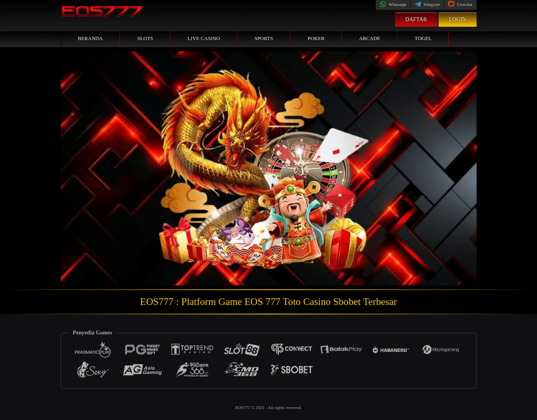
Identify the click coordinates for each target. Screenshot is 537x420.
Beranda (90, 38)
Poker (316, 38)
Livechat (460, 4)
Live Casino (203, 38)
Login (457, 19)
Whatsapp (393, 4)
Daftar (416, 19)
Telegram (427, 4)
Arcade (369, 38)
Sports (264, 38)
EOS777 (243, 407)
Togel (423, 38)
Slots (145, 38)
